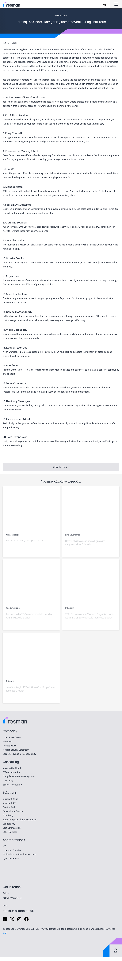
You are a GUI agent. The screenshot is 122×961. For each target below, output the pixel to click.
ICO (4, 846)
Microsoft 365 (9, 803)
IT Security (8, 780)
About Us (7, 741)
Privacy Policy (9, 745)
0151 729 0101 (12, 898)
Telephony (8, 815)
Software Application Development (20, 819)
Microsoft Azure (10, 799)
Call (104, 4)
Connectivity (9, 823)
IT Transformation (11, 772)
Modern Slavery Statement (16, 750)
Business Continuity (12, 784)
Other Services (10, 832)
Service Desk (9, 807)
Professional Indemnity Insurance (19, 854)
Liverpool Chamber (12, 850)
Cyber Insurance (11, 858)
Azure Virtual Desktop (13, 811)
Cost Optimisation (12, 828)
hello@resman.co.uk (18, 910)
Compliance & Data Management (19, 776)
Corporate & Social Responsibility (19, 754)
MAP (5, 933)
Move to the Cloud (12, 768)
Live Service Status (12, 737)
